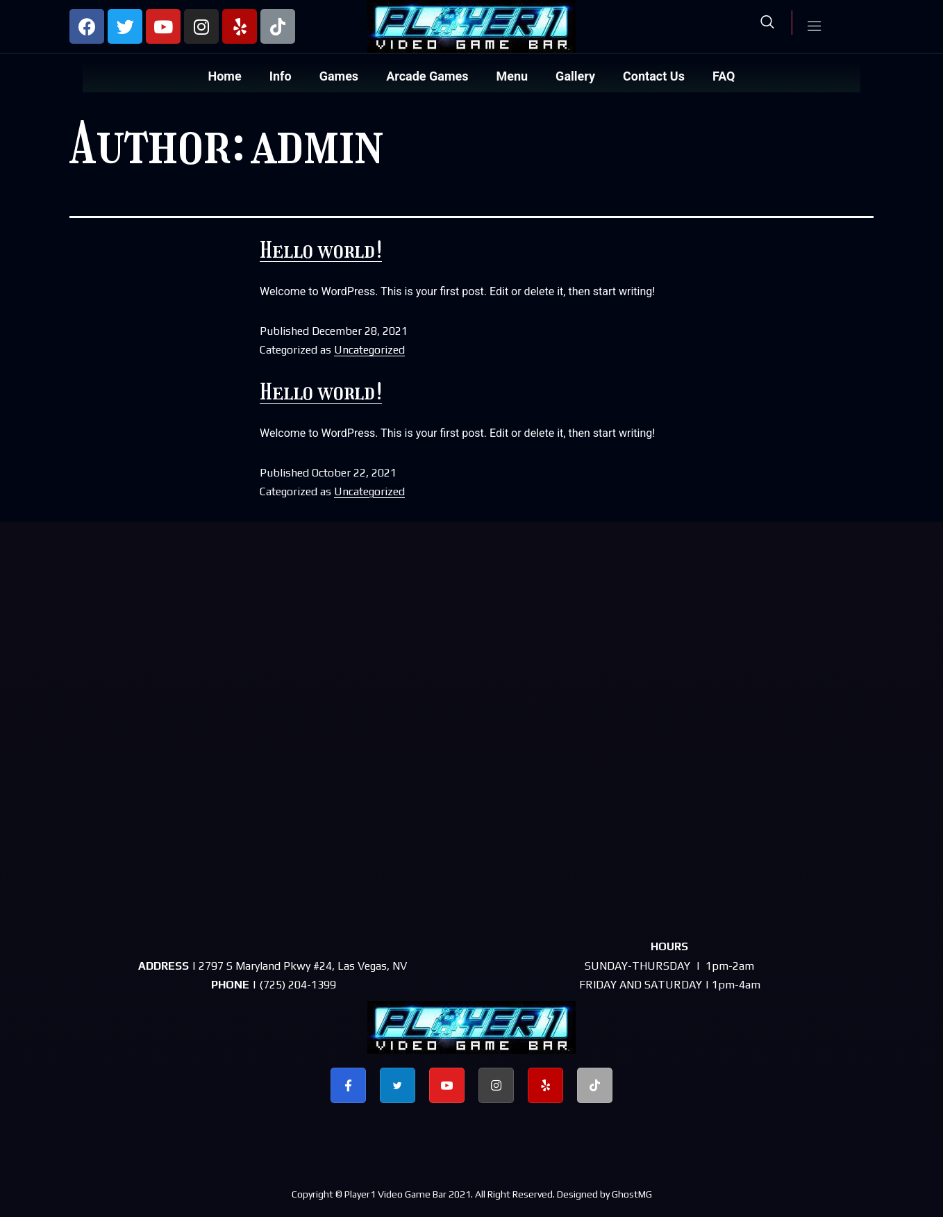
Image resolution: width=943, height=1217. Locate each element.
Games (338, 76)
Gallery (575, 76)
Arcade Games (427, 76)
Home (225, 76)
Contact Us (654, 76)
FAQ (723, 76)
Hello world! (321, 250)
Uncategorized (369, 349)
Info (280, 76)
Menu (512, 76)
